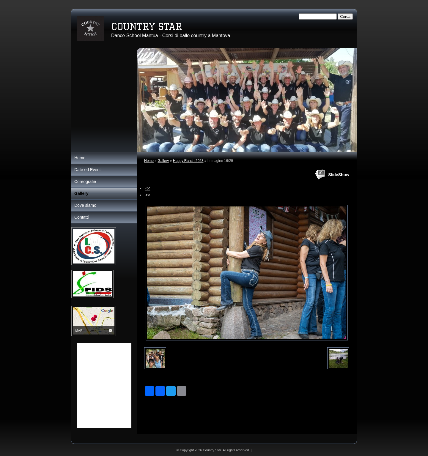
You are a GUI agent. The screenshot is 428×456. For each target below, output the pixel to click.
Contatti (81, 217)
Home (149, 161)
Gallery (163, 161)
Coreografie (85, 181)
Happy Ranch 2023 (188, 161)
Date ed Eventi (88, 169)
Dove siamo (85, 205)
